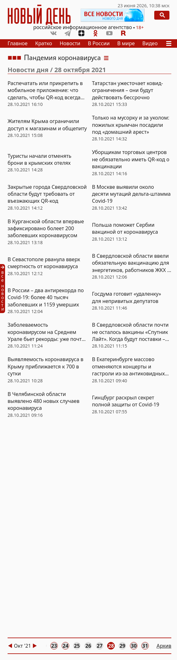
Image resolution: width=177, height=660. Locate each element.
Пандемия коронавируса (62, 57)
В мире (126, 43)
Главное (17, 43)
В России (99, 43)
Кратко (43, 43)
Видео (149, 43)
